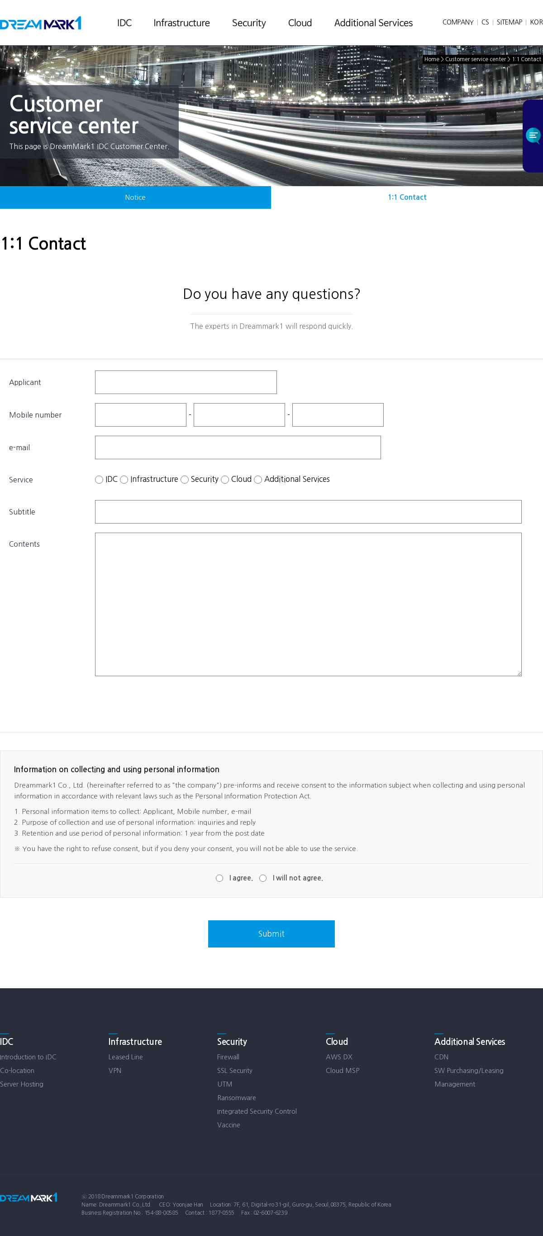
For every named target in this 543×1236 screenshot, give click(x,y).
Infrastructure (154, 478)
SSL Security (234, 1070)
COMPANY (458, 22)
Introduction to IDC (28, 1056)
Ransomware (236, 1097)
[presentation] (164, 703)
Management (454, 1084)
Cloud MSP (342, 1070)
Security (205, 478)
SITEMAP (509, 22)
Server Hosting (21, 1084)
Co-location (17, 1070)
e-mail (19, 447)
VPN (115, 1070)
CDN (441, 1056)
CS (485, 22)
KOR (536, 22)
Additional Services (297, 478)
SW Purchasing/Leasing (469, 1070)
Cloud (241, 478)
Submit (271, 934)
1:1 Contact (407, 197)
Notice (135, 197)
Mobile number (35, 414)
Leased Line (126, 1056)
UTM (225, 1084)
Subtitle (22, 511)
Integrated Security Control (257, 1111)
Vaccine (228, 1124)
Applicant (25, 382)
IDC (111, 478)
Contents (24, 544)
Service (21, 479)
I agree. (241, 878)
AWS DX (339, 1056)
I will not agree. (298, 878)
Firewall (228, 1056)
